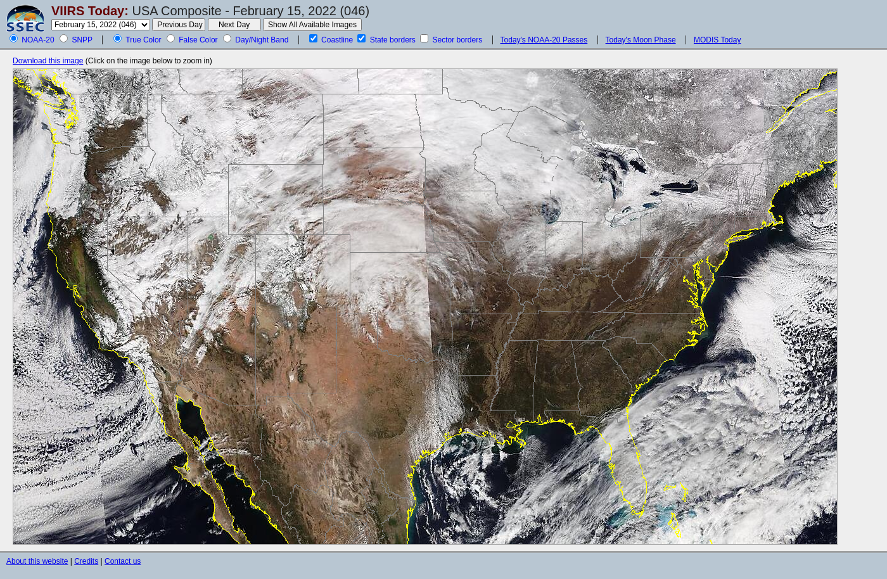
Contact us (123, 561)
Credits (86, 561)
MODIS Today (717, 39)
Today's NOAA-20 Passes (544, 39)
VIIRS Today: (90, 11)
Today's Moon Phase (641, 39)
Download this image (48, 60)
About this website (37, 561)
